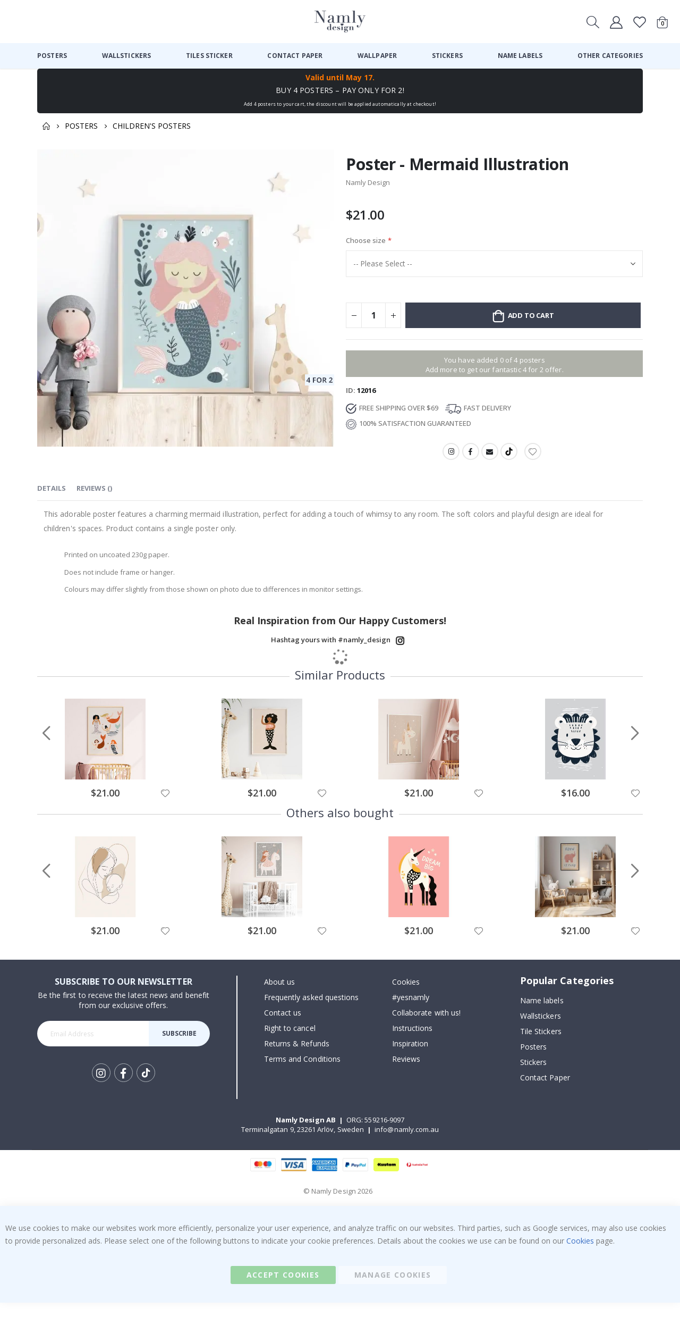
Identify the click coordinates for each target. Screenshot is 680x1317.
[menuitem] (52, 56)
